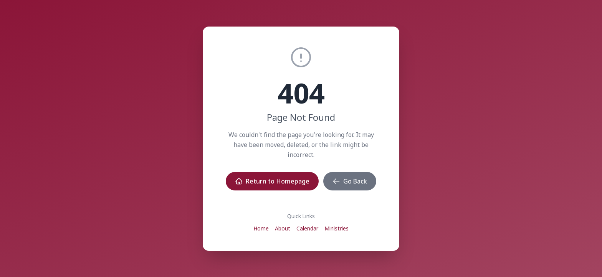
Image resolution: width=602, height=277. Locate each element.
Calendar (307, 228)
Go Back (349, 181)
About (282, 228)
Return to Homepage (272, 181)
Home (261, 228)
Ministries (336, 228)
